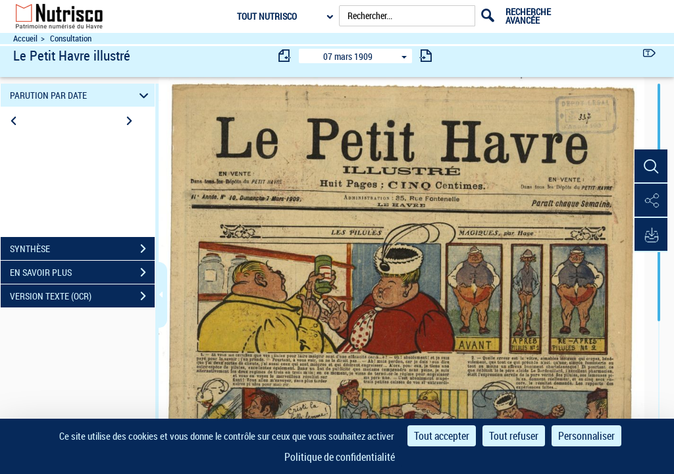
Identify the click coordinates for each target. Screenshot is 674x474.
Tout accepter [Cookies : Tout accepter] (441, 436)
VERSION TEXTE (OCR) (82, 296)
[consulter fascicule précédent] (285, 55)
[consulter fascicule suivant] (426, 55)
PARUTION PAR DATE (81, 95)
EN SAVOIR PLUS (82, 272)
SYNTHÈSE (82, 249)
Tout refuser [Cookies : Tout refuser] (513, 436)
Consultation (70, 38)
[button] (651, 166)
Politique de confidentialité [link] (339, 457)
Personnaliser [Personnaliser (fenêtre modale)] (586, 436)
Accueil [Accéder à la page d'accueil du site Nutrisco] (25, 38)
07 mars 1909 (348, 56)
